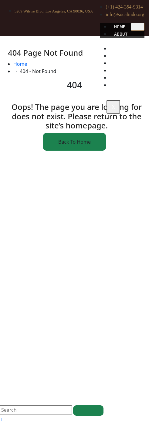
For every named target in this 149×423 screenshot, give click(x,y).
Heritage (124, 49)
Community (126, 56)
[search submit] (88, 410)
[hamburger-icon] (137, 27)
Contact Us (127, 85)
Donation (124, 78)
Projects (124, 71)
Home (119, 27)
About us (119, 38)
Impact (121, 63)
